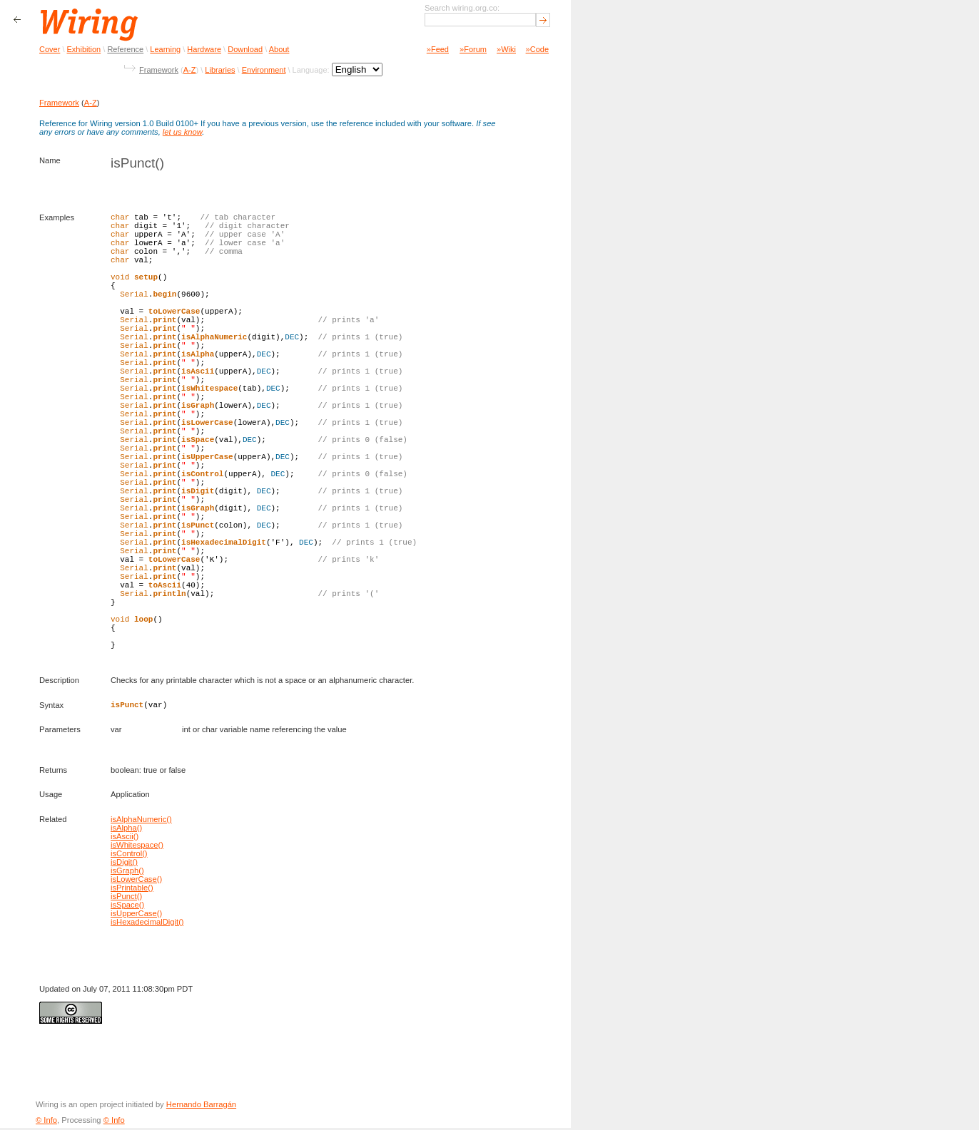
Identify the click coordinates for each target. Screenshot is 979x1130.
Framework (158, 70)
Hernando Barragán (201, 1106)
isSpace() (127, 907)
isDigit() (124, 864)
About (279, 49)
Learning (165, 49)
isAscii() (124, 838)
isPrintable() (132, 889)
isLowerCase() (136, 881)
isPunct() (126, 898)
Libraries (220, 70)
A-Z (189, 70)
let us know (182, 132)
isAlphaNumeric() (141, 821)
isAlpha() (126, 830)
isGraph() (127, 872)
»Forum (473, 49)
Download (245, 49)
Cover (49, 49)
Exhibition (84, 49)
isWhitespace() (137, 847)
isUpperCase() (136, 915)
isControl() (129, 855)
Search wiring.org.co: (462, 8)
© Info (46, 1122)
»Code (537, 49)
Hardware (204, 49)
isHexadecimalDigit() (147, 924)
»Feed (438, 49)
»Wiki (506, 49)
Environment (264, 70)
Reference (125, 49)
